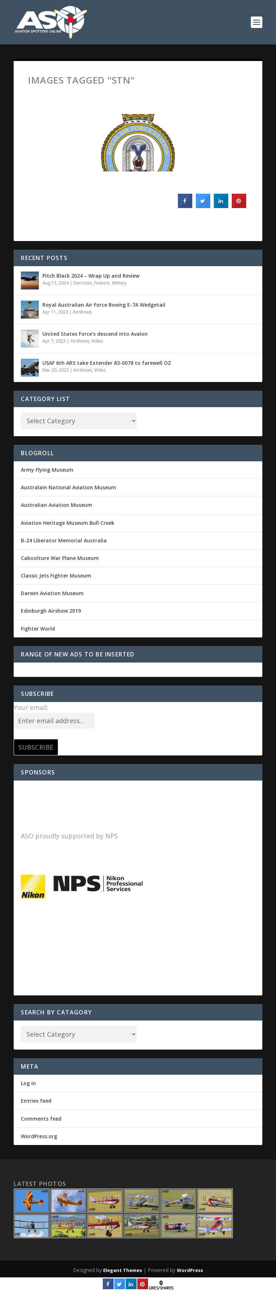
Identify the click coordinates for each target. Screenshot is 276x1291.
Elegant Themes (122, 1270)
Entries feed (36, 1100)
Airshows (82, 312)
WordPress (190, 1270)
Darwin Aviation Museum (52, 593)
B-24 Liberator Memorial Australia (64, 540)
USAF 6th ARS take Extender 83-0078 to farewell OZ (106, 362)
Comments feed (41, 1118)
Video (97, 341)
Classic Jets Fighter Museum (56, 575)
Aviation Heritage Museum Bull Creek (67, 522)
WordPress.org (39, 1136)
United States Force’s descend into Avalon (95, 333)
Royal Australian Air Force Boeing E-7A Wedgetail (103, 304)
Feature (102, 283)
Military (119, 283)
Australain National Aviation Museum (68, 487)
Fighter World (38, 628)
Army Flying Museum (47, 469)
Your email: (31, 707)
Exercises (82, 283)
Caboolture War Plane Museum (60, 558)
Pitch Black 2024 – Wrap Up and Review (90, 275)
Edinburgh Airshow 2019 (51, 610)
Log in (28, 1083)
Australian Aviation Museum (56, 504)
